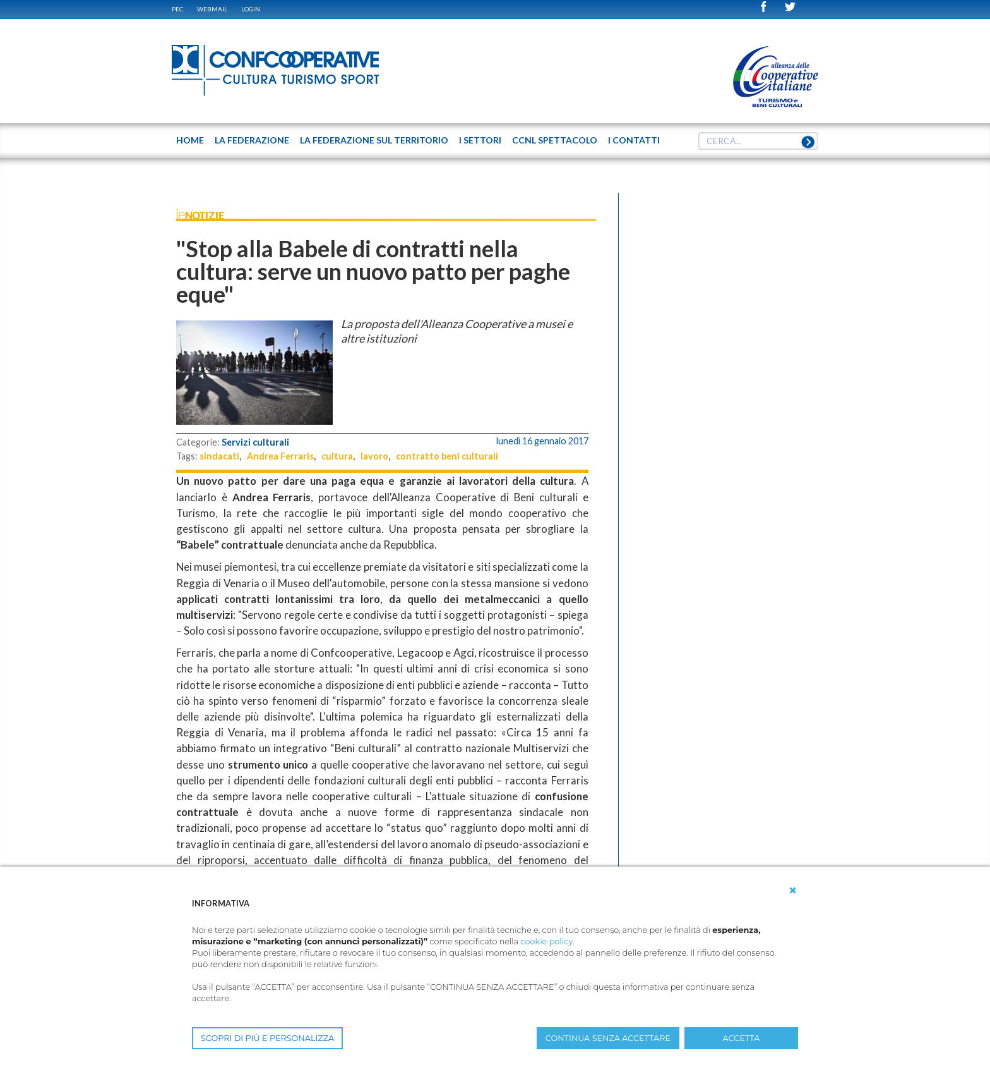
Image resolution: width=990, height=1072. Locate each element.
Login (250, 9)
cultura (337, 456)
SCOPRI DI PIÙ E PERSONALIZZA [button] (267, 1038)
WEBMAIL (212, 9)
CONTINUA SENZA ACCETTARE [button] (608, 1038)
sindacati (219, 456)
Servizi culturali (255, 442)
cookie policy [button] (546, 941)
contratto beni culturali (447, 456)
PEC (177, 9)
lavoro (374, 456)
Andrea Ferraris (280, 456)
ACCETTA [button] (741, 1038)
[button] (793, 890)
